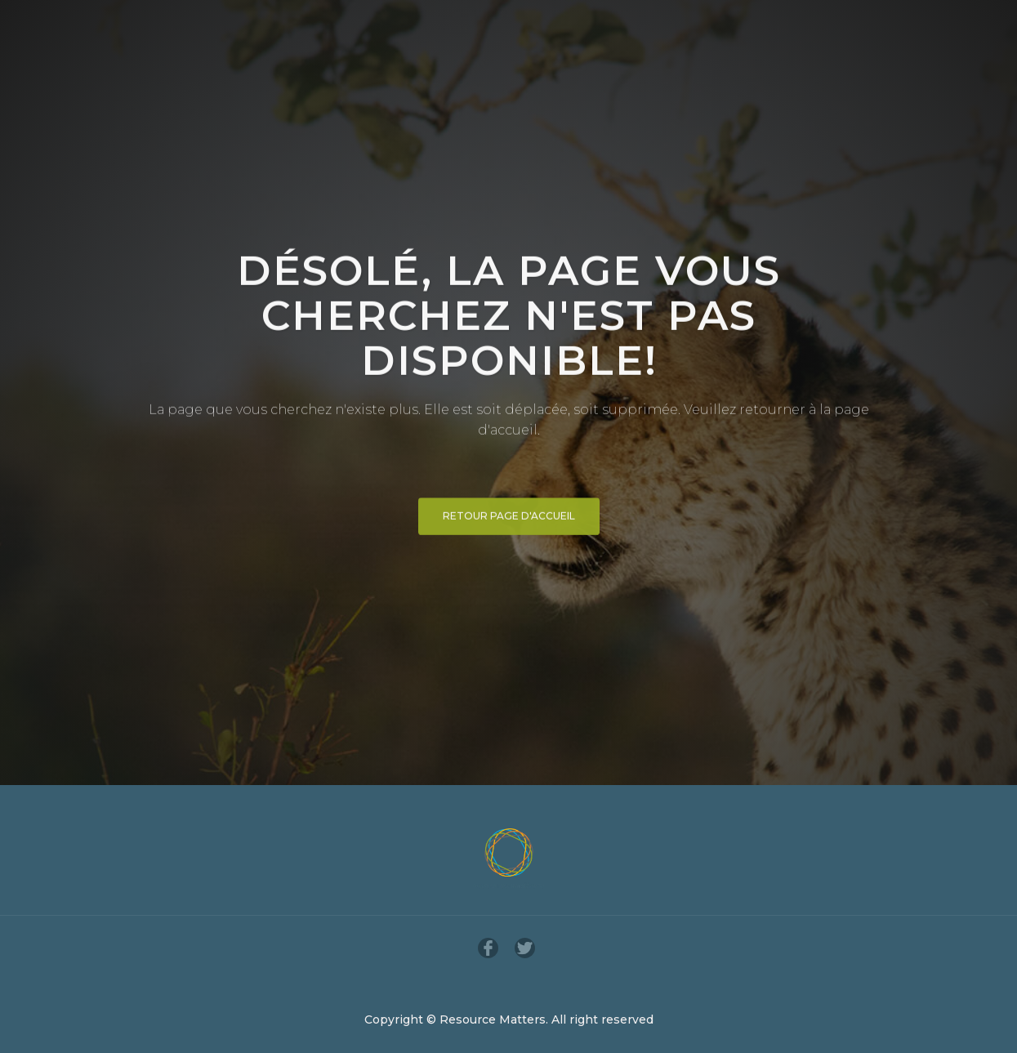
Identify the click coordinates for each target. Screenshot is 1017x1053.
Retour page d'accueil (509, 522)
